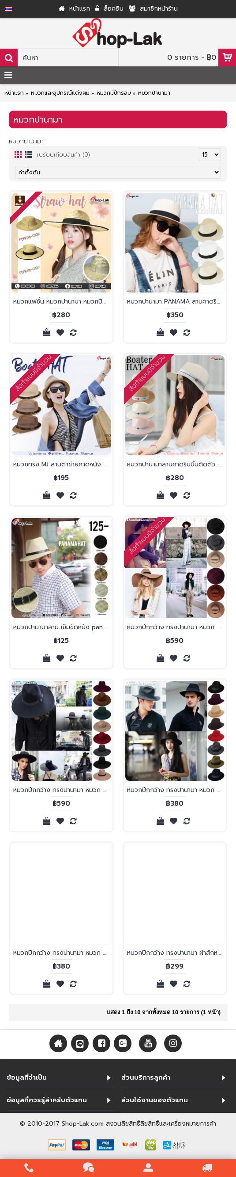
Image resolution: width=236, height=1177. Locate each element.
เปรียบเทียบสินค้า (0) (63, 154)
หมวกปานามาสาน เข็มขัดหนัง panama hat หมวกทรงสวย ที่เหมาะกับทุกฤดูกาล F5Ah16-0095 (62, 627)
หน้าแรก (14, 93)
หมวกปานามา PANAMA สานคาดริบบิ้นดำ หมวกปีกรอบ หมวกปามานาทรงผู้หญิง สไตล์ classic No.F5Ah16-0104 (176, 301)
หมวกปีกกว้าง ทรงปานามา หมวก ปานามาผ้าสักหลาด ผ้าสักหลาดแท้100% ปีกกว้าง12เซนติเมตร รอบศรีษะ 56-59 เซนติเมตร (62, 790)
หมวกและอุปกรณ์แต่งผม (60, 93)
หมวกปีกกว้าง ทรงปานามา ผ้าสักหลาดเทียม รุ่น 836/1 (176, 953)
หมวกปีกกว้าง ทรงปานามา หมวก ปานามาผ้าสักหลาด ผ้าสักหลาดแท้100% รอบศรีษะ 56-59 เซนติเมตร (176, 790)
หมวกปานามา (154, 93)
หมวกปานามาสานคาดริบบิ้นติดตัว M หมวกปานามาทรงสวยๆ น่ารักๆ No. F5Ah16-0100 (176, 464)
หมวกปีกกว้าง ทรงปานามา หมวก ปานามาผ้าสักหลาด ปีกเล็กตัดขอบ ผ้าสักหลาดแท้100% (62, 953)
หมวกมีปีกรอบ (114, 93)
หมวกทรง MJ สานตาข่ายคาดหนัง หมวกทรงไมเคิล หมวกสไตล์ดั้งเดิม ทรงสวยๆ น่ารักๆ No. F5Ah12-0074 (62, 464)
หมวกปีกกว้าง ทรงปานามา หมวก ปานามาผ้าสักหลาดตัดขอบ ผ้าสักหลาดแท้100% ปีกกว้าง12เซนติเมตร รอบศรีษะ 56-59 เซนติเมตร (176, 627)
